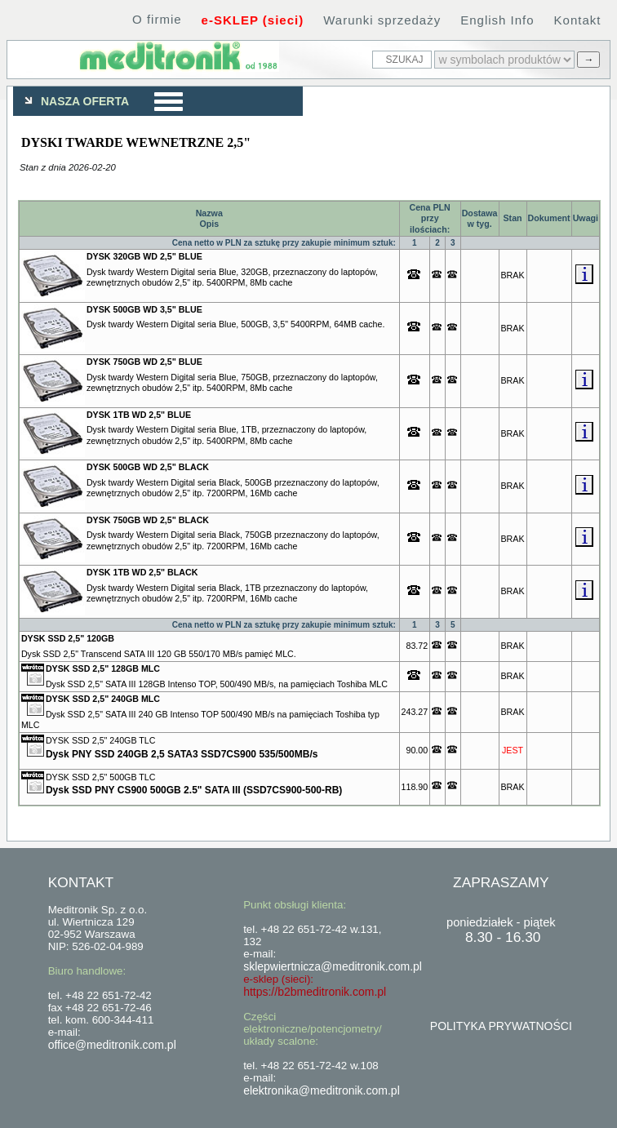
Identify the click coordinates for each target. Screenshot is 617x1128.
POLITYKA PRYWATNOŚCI (501, 1026)
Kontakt (577, 20)
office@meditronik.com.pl (112, 1044)
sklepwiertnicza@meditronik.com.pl (332, 966)
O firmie (157, 19)
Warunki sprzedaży (382, 20)
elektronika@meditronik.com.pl (321, 1090)
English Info (497, 20)
